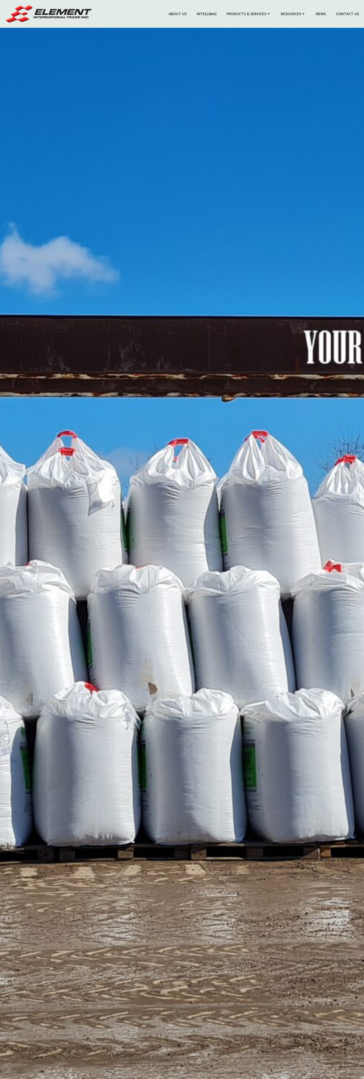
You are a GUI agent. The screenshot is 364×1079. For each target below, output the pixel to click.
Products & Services (249, 13)
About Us (178, 13)
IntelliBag (207, 13)
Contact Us (347, 13)
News (321, 13)
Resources (293, 13)
